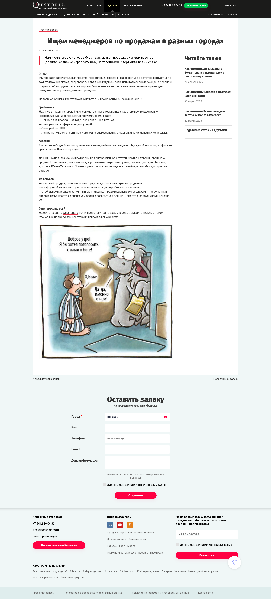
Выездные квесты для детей (50, 571)
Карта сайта (205, 593)
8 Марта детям (92, 571)
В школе (108, 15)
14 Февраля (110, 571)
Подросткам (70, 15)
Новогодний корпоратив (203, 571)
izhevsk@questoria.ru (46, 530)
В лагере (123, 15)
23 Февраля (127, 571)
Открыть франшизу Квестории (59, 545)
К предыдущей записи (46, 379)
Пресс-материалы (43, 593)
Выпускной (91, 15)
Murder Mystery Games (141, 533)
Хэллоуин (180, 571)
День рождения (45, 15)
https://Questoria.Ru (130, 99)
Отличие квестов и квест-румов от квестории (135, 553)
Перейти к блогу (48, 30)
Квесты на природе (72, 577)
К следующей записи (225, 379)
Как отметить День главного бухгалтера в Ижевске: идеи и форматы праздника (204, 72)
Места (131, 546)
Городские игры (116, 533)
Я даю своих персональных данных (137, 485)
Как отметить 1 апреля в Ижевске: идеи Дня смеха (208, 93)
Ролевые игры (137, 539)
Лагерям (167, 571)
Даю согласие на (206, 545)
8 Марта (75, 571)
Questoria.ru (70, 213)
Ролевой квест (116, 546)
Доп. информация (84, 461)
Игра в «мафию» (116, 539)
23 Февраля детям (148, 571)
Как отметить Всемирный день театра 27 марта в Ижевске (205, 113)
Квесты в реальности (45, 577)
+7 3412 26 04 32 (172, 5)
